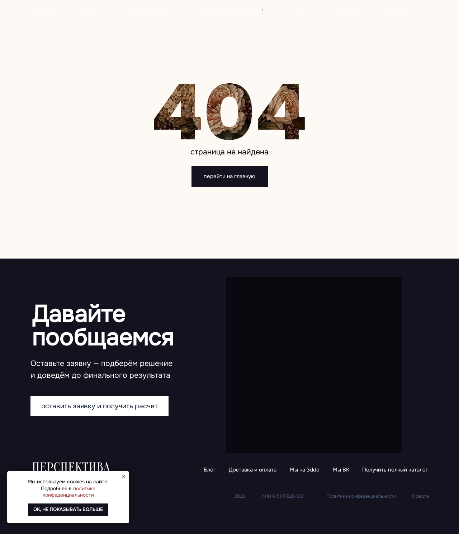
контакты (399, 11)
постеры (90, 11)
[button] (395, 470)
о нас (300, 11)
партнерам (347, 11)
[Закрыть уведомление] (123, 476)
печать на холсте (147, 11)
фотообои (42, 11)
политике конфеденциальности (69, 491)
